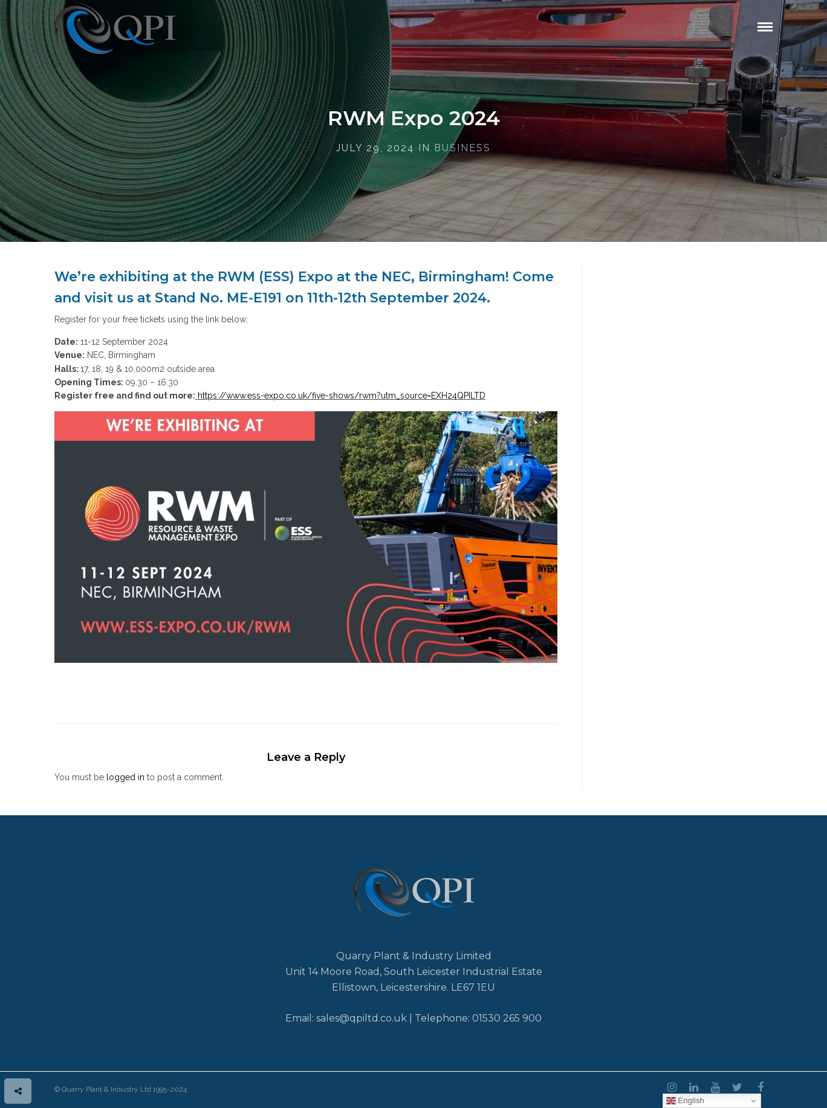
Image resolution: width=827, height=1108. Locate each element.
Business (462, 148)
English (685, 1101)
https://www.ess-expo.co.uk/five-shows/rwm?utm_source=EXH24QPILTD (341, 395)
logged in (125, 777)
